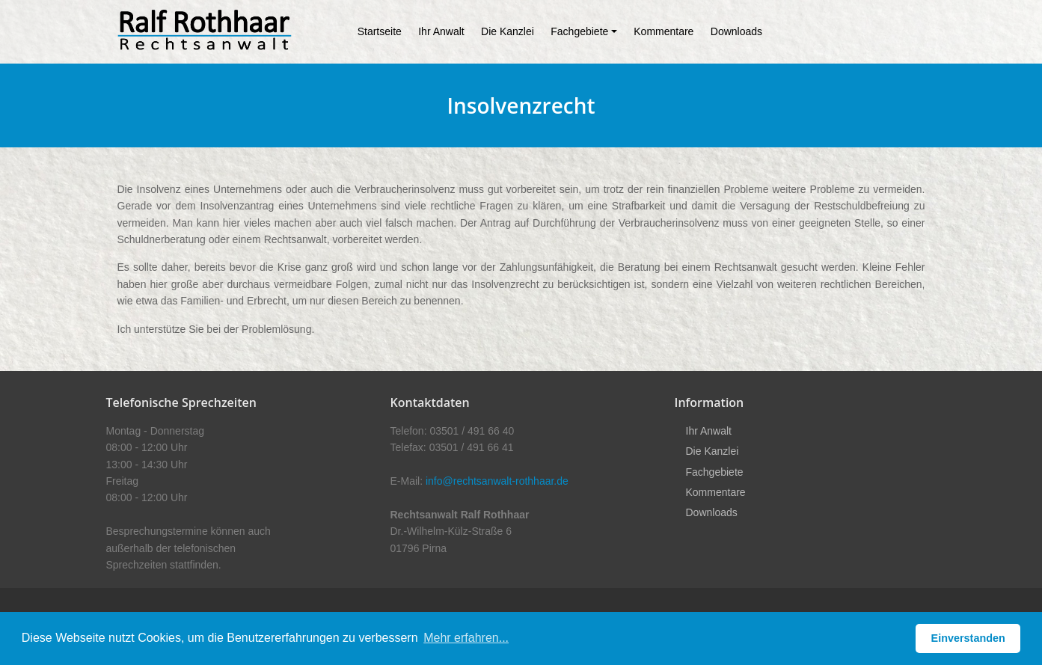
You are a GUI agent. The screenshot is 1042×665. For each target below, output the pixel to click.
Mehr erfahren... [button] (466, 637)
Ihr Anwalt (441, 31)
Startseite (380, 31)
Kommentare (663, 31)
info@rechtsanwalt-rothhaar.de (497, 481)
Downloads (736, 31)
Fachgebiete (715, 472)
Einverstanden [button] (968, 638)
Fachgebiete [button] (579, 31)
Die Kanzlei (507, 31)
